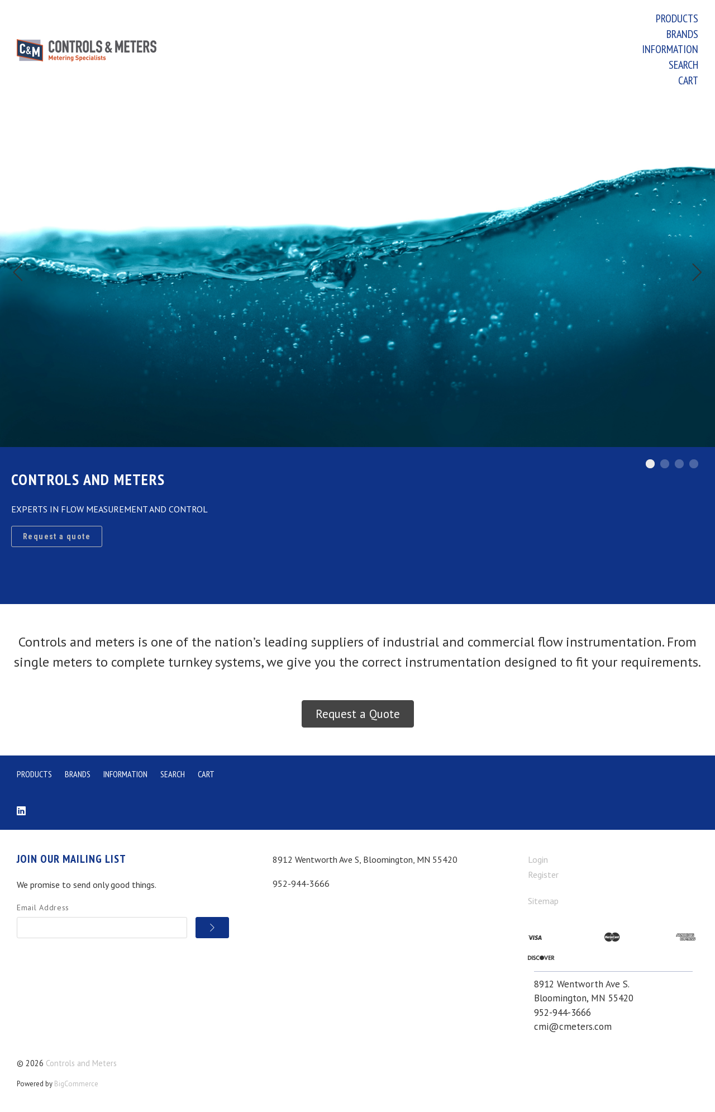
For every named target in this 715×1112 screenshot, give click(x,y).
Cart (688, 80)
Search (683, 65)
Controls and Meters (81, 1063)
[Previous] (18, 274)
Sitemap (543, 900)
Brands (682, 34)
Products (677, 18)
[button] (358, 714)
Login (538, 859)
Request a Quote (358, 713)
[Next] (697, 274)
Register (543, 874)
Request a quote (56, 536)
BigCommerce (76, 1084)
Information (670, 49)
